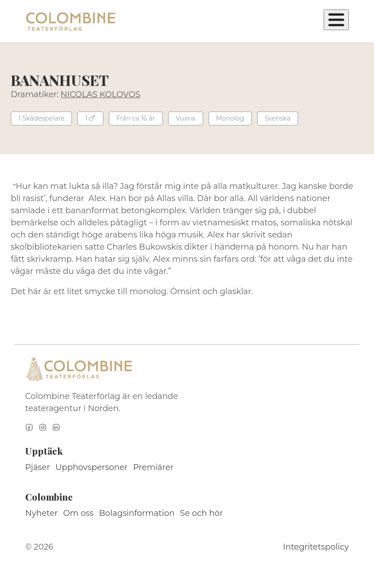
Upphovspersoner (91, 467)
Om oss (78, 513)
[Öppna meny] (336, 19)
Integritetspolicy (316, 547)
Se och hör (201, 513)
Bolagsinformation (136, 513)
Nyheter (41, 513)
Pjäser (37, 467)
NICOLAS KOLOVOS (100, 94)
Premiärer (153, 467)
